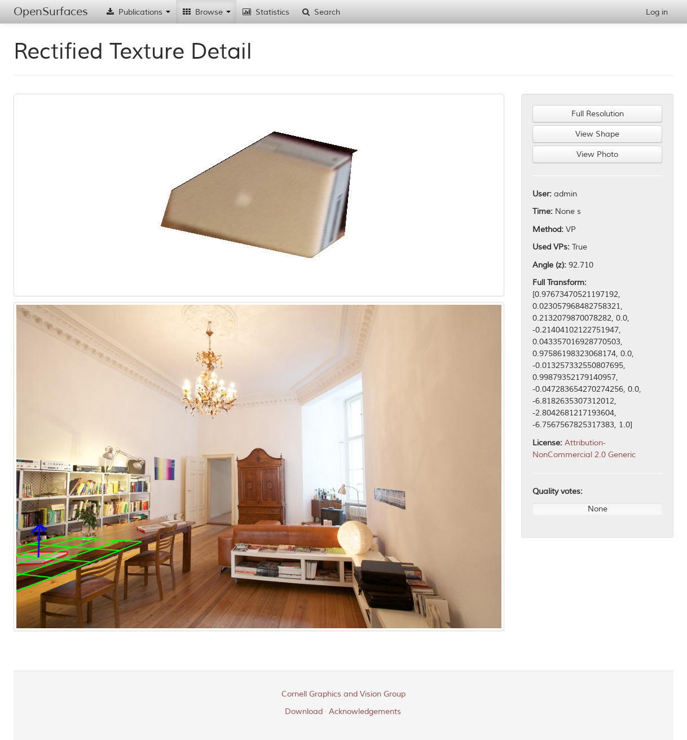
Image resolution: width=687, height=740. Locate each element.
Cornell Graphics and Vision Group (343, 694)
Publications (137, 12)
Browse (206, 12)
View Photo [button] (597, 154)
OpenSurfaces (51, 12)
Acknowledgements (365, 711)
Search (320, 12)
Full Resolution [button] (597, 114)
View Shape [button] (597, 134)
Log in (657, 12)
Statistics (265, 12)
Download (304, 711)
